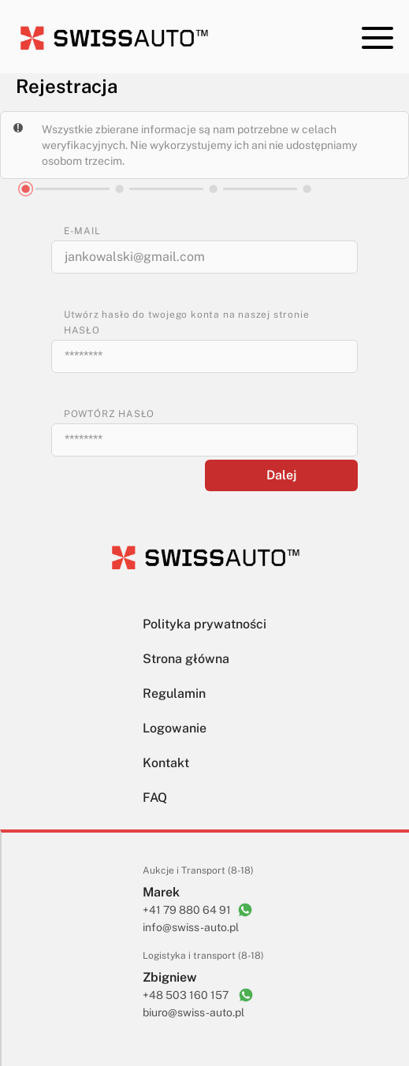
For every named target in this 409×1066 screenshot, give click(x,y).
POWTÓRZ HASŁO (109, 413)
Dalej (281, 475)
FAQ (155, 797)
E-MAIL (82, 231)
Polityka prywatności (204, 624)
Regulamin (174, 693)
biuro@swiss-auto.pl (193, 1012)
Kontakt (166, 762)
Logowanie (174, 728)
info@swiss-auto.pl (191, 927)
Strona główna (186, 658)
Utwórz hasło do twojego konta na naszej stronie (187, 314)
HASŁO (82, 330)
